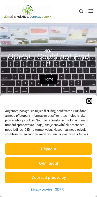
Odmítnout (48, 163)
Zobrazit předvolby (49, 177)
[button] (89, 101)
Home (48, 79)
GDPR (59, 189)
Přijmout (48, 149)
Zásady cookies (41, 189)
